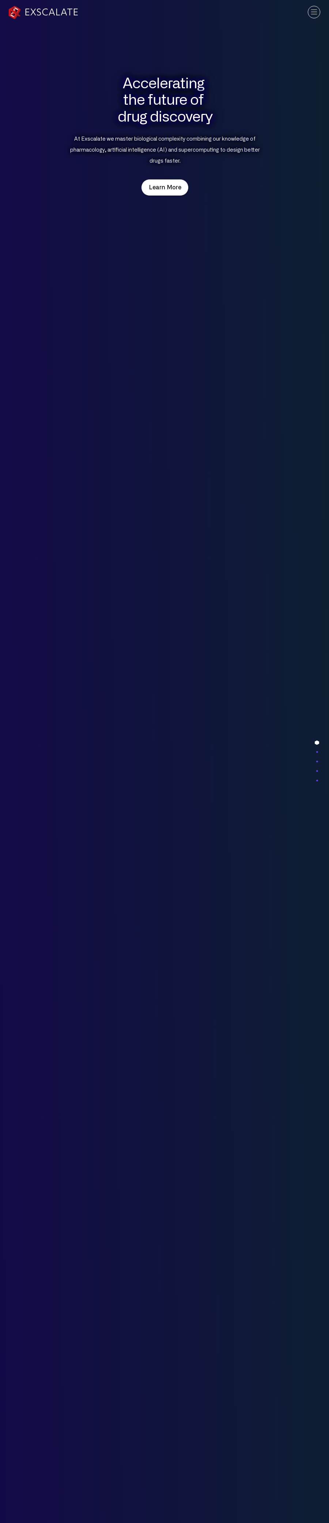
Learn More (164, 187)
